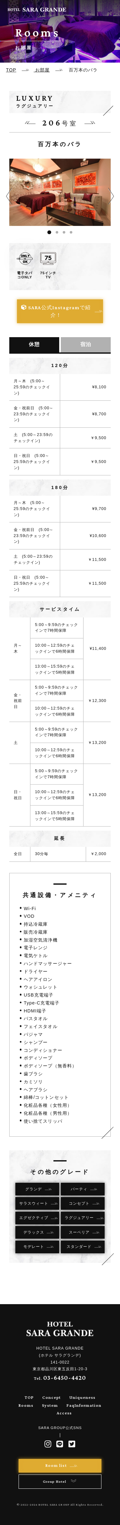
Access (64, 1413)
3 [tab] (64, 232)
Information (88, 1405)
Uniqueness (82, 1397)
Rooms (26, 1405)
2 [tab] (57, 232)
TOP (29, 1397)
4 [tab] (71, 232)
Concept (51, 1397)
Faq (71, 1405)
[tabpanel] (60, 192)
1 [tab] (49, 232)
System (50, 1405)
